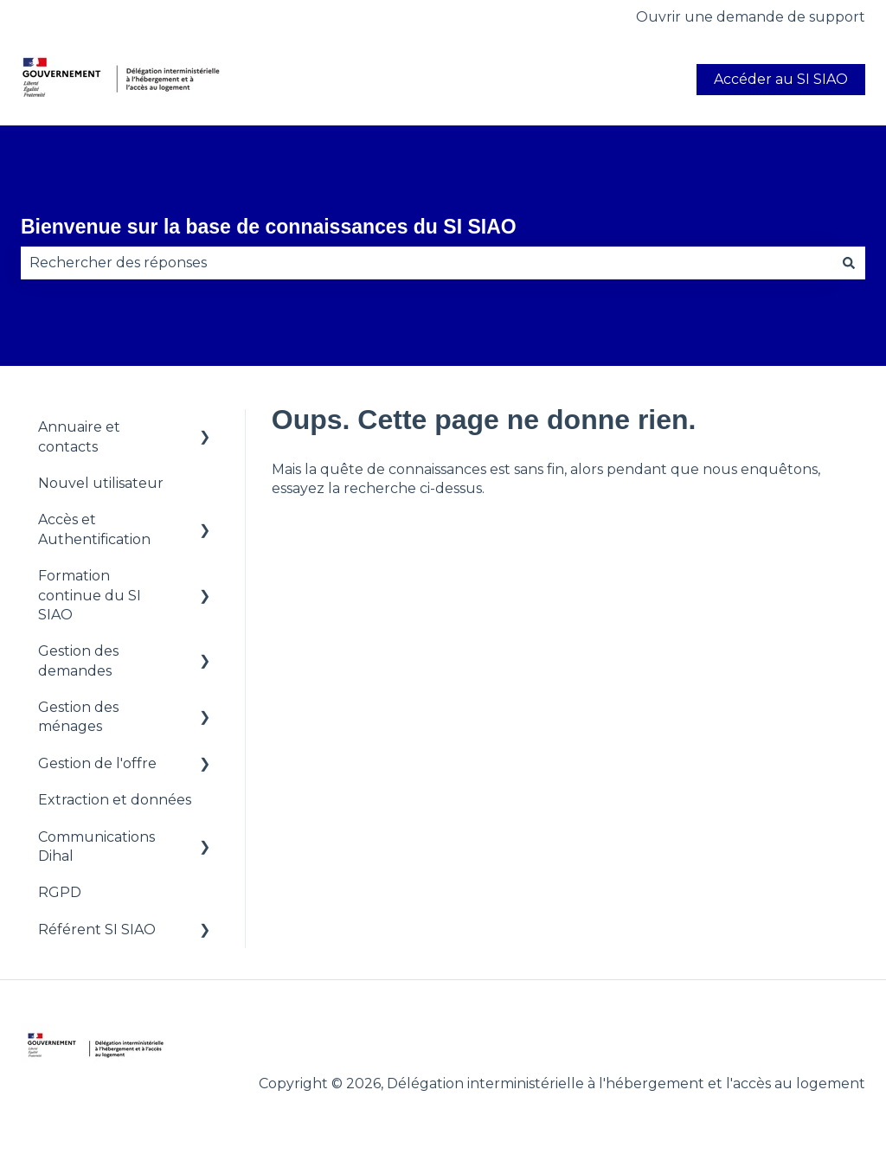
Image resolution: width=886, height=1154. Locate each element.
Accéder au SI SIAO (781, 79)
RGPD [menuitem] (59, 892)
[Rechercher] (848, 263)
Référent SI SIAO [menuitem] (97, 929)
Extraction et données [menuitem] (114, 800)
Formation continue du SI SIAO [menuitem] (89, 595)
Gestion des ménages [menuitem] (78, 716)
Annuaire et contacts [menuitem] (79, 436)
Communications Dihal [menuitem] (96, 846)
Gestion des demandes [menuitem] (78, 660)
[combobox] (426, 263)
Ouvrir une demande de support (750, 17)
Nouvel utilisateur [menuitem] (101, 483)
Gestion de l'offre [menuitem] (97, 763)
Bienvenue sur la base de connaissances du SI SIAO (269, 226)
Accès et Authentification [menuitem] (94, 529)
